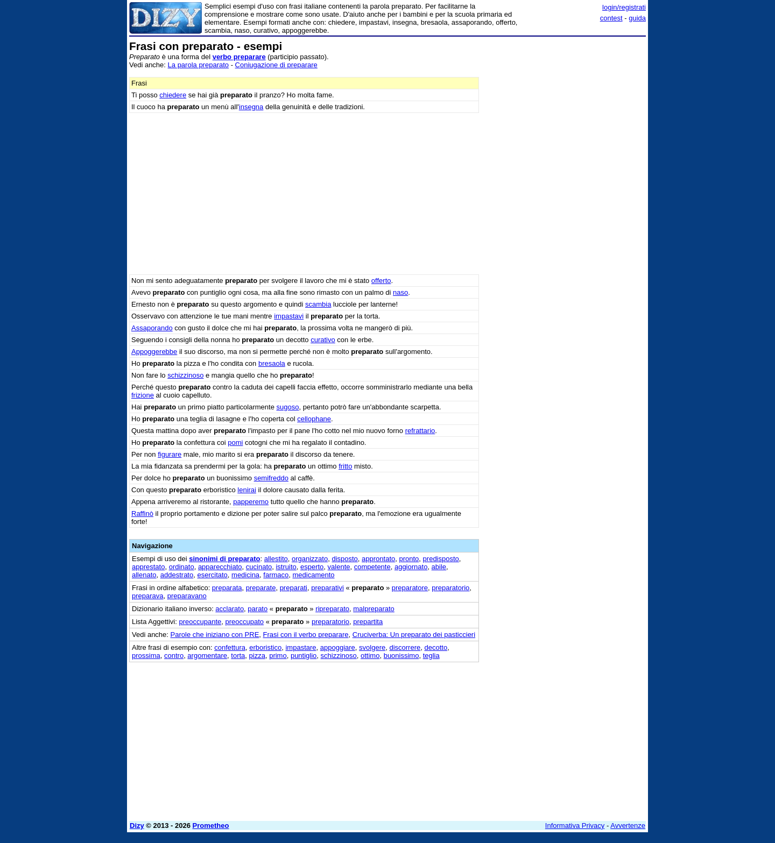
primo (278, 655)
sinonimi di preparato (224, 559)
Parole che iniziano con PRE (215, 635)
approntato (378, 559)
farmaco (275, 575)
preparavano (187, 596)
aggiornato (410, 567)
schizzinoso (185, 375)
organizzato (310, 559)
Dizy (137, 825)
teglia (431, 655)
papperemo (251, 502)
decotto (435, 647)
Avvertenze (627, 825)
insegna (251, 107)
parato (257, 609)
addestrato (176, 575)
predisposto (441, 559)
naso (400, 292)
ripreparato (332, 609)
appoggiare (337, 647)
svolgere (372, 647)
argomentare (207, 655)
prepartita (368, 622)
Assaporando (152, 328)
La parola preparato (198, 65)
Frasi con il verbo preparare (306, 635)
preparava (148, 596)
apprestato (148, 567)
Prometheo (211, 825)
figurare (169, 454)
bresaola (271, 363)
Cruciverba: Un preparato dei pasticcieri (414, 635)
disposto (344, 559)
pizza (257, 655)
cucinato (259, 567)
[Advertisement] (565, 201)
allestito (276, 559)
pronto (409, 559)
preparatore (410, 588)
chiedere (172, 95)
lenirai (246, 490)
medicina (245, 575)
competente (372, 567)
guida (637, 18)
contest (611, 18)
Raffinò (142, 513)
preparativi (327, 588)
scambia (318, 304)
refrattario (420, 431)
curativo (323, 340)
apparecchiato (220, 567)
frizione (142, 395)
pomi (235, 442)
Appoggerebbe (154, 352)
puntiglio (303, 655)
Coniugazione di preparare (276, 65)
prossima (146, 655)
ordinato (181, 567)
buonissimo (401, 655)
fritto (345, 466)
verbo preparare (239, 57)
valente (339, 567)
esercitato (212, 575)
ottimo (370, 655)
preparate (261, 588)
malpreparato (373, 609)
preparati (293, 588)
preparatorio (450, 588)
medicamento (314, 575)
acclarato (229, 609)
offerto (381, 281)
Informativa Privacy (575, 825)
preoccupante (200, 622)
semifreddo (271, 478)
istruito (286, 567)
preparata (227, 588)
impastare (300, 647)
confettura (229, 647)
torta (238, 655)
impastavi (289, 316)
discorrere (404, 647)
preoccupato (244, 622)
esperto (311, 567)
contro (174, 655)
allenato (144, 575)
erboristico (265, 647)
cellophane (314, 419)
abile (439, 567)
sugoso (288, 407)
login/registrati (624, 7)
